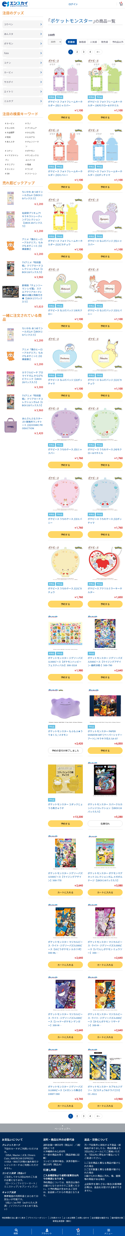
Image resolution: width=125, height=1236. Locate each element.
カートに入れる (65, 892)
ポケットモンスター (71, 20)
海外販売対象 (117, 1217)
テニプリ (10, 164)
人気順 (93, 41)
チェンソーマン (32, 143)
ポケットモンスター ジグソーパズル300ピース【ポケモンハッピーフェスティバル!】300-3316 (65, 661)
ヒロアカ (31, 137)
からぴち (31, 132)
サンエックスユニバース (32, 157)
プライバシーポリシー (37, 1217)
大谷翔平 (10, 132)
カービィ (10, 123)
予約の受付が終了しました (65, 750)
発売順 (104, 41)
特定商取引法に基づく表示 (13, 1217)
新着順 (71, 41)
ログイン (73, 4)
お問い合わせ (83, 1217)
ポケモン (31, 150)
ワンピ (30, 169)
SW (8, 173)
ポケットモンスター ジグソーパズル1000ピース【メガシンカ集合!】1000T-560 (65, 1090)
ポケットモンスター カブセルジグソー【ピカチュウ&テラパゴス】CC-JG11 (105, 1090)
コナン (10, 150)
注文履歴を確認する (100, 1217)
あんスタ (10, 141)
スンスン (10, 169)
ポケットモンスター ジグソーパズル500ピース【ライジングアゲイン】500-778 (65, 876)
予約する (65, 117)
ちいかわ (10, 127)
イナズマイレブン (11, 157)
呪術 (9, 137)
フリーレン (32, 173)
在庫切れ (105, 823)
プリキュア (32, 127)
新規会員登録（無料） (62, 1221)
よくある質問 (69, 1217)
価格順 (82, 41)
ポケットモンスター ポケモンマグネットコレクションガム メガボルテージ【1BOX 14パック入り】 (105, 876)
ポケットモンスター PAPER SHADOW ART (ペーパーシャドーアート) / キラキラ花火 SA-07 (105, 735)
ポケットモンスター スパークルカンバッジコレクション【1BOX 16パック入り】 (105, 808)
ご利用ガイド (55, 1217)
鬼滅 (29, 164)
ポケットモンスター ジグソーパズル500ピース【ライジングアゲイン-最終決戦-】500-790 (105, 661)
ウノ (29, 123)
